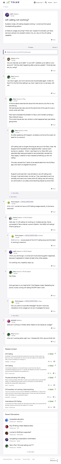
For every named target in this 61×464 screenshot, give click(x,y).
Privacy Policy (26, 459)
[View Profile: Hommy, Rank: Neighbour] (10, 218)
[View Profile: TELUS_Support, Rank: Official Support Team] (8, 202)
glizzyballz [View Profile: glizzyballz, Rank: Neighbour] (13, 320)
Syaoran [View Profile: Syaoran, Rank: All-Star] (13, 58)
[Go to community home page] (13, 2)
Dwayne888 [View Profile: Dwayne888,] (20, 434)
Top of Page (17, 459)
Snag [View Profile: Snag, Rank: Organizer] (12, 76)
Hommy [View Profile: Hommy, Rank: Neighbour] (15, 217)
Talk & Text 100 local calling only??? (22, 445)
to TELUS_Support (27, 217)
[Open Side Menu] (4, 2)
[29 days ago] (13, 434)
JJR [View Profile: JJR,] (18, 428)
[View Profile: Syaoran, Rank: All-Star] (8, 59)
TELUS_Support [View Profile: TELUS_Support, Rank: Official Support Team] (15, 201)
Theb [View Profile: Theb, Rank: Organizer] (6, 373)
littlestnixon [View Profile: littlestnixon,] (19, 421)
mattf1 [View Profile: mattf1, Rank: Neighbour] (11, 14)
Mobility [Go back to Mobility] (5, 6)
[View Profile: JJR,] (6, 426)
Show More (15, 193)
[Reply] (53, 40)
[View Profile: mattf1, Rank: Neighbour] (7, 15)
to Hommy (40, 235)
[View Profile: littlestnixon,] (6, 420)
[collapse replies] (4, 58)
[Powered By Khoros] (54, 460)
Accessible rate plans (17, 419)
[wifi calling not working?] (13, 60)
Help (33, 459)
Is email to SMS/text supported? (20, 432)
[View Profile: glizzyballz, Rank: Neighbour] (8, 321)
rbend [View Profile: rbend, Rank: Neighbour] (6, 407)
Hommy (16, 240)
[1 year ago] (12, 361)
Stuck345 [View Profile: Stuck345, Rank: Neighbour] (7, 397)
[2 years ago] (11, 407)
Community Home (7, 459)
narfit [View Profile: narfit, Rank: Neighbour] (6, 385)
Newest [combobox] (55, 47)
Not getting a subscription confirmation (23, 438)
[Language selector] (38, 2)
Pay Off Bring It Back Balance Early (21, 426)
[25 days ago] (13, 421)
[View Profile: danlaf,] (6, 439)
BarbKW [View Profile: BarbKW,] (19, 447)
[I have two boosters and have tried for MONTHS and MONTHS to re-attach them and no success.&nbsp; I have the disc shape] (26, 393)
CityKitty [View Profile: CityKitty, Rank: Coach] (7, 361)
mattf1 (12, 206)
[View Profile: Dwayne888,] (6, 433)
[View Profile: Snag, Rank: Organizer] (8, 77)
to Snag (23, 99)
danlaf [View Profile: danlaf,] (18, 441)
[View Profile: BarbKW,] (6, 446)
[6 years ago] (11, 373)
